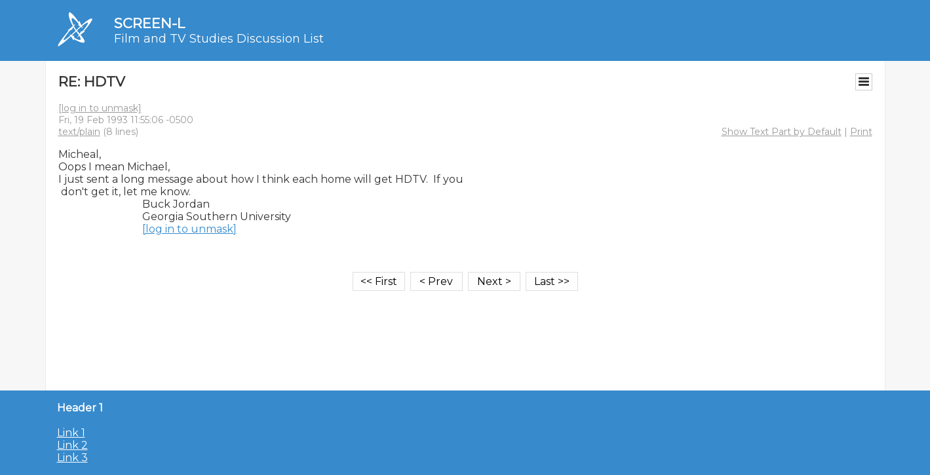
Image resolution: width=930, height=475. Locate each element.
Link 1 (71, 433)
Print (861, 132)
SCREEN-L (149, 23)
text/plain (79, 132)
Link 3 (72, 457)
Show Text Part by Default (782, 132)
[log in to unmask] (100, 108)
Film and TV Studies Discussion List (219, 38)
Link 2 (72, 445)
